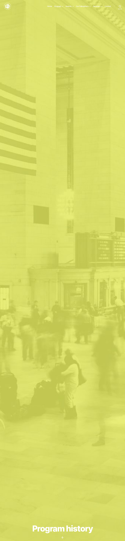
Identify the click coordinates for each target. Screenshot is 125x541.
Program (57, 7)
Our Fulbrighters (82, 7)
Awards (69, 7)
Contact (108, 7)
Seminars (96, 7)
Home (49, 7)
